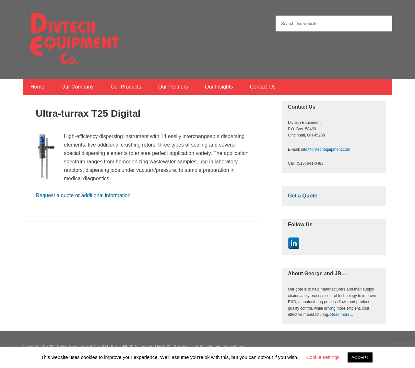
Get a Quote (302, 195)
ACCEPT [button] (360, 357)
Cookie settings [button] (323, 357)
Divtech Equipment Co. (74, 39)
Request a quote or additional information (83, 195)
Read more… (341, 314)
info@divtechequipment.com (325, 149)
